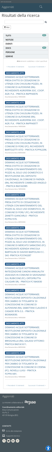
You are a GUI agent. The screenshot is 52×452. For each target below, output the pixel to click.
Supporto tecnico (11, 436)
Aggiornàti (8, 7)
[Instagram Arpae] (17, 441)
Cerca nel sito (41, 7)
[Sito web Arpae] (30, 402)
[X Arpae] (4, 441)
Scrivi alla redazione (12, 431)
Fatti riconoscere (6, 2)
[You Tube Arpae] (8, 441)
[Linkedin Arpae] (13, 441)
